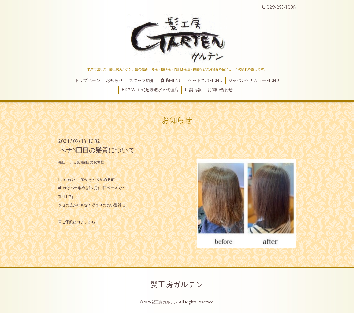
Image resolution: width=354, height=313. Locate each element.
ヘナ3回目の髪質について (97, 150)
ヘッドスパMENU (205, 80)
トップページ (87, 80)
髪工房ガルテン (177, 284)
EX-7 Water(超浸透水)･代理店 (150, 90)
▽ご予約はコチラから (76, 222)
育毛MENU (171, 80)
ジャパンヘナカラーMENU (253, 80)
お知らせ (114, 80)
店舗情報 (193, 90)
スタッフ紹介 (141, 80)
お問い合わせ (220, 90)
